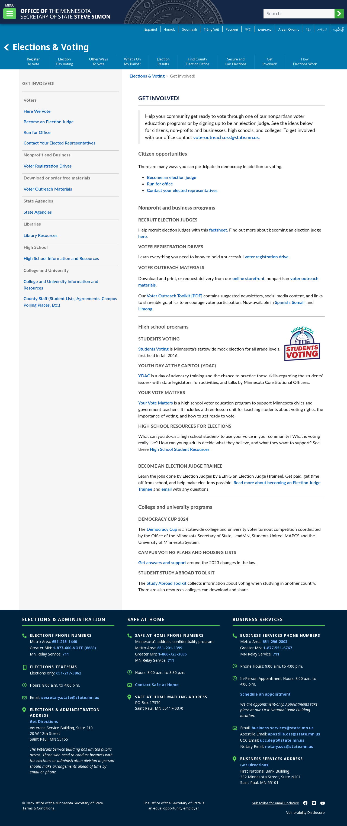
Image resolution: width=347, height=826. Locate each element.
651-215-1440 (64, 641)
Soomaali (189, 29)
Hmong (145, 308)
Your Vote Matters (155, 402)
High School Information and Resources (61, 258)
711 (65, 654)
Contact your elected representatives (182, 190)
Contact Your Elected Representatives (59, 142)
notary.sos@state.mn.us (289, 746)
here (142, 236)
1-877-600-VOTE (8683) (74, 647)
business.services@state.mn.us (283, 727)
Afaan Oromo (289, 29)
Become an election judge (171, 177)
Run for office (160, 183)
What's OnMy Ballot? (132, 61)
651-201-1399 (169, 647)
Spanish (282, 302)
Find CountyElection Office (197, 61)
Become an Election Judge (49, 121)
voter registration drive (267, 256)
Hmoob (169, 29)
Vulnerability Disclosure (305, 812)
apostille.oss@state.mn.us (294, 734)
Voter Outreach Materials (48, 188)
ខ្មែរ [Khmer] (308, 29)
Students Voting (153, 348)
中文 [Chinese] (248, 29)
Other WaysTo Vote (98, 61)
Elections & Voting (46, 47)
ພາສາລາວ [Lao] (265, 29)
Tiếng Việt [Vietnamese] (211, 29)
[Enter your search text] (299, 13)
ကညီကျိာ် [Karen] (338, 29)
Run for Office (37, 132)
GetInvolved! (269, 61)
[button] (339, 13)
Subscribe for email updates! (275, 803)
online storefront (248, 278)
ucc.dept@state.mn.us (282, 740)
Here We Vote (37, 111)
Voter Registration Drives (48, 165)
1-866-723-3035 (172, 654)
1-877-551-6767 (277, 647)
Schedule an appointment (265, 694)
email (167, 488)
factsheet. (218, 229)
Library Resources (40, 235)
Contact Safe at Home (157, 684)
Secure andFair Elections (235, 61)
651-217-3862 (68, 673)
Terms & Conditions (38, 808)
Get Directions (44, 721)
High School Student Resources (180, 449)
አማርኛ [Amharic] (322, 29)
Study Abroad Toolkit (167, 583)
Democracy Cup (162, 529)
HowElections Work (305, 61)
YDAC (144, 375)
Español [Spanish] (150, 29)
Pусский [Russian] (232, 29)
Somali (298, 302)
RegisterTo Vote (33, 61)
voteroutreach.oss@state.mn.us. (226, 137)
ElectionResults (163, 61)
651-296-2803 (274, 641)
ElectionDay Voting (64, 61)
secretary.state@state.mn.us (70, 697)
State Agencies (38, 211)
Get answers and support (162, 562)
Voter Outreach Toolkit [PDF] (174, 295)
